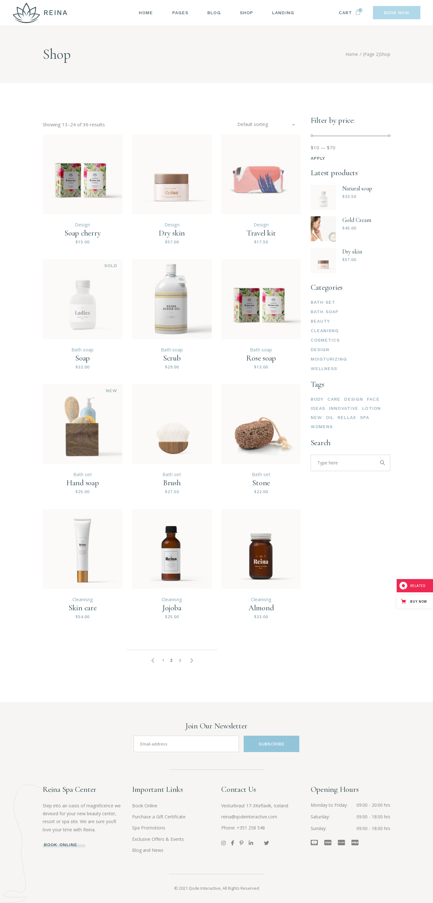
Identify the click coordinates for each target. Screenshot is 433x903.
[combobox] (266, 124)
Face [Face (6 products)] (373, 399)
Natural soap (357, 188)
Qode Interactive (205, 888)
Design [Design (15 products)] (353, 399)
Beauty (320, 321)
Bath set (82, 474)
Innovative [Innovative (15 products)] (343, 408)
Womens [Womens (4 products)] (322, 426)
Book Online (144, 806)
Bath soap (82, 349)
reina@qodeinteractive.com (249, 817)
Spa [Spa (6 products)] (364, 417)
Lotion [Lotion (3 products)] (371, 408)
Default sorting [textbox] (252, 124)
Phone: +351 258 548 (243, 828)
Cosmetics (325, 340)
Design (82, 224)
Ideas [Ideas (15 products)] (318, 408)
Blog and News (147, 850)
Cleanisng (82, 599)
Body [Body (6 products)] (317, 399)
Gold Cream (356, 220)
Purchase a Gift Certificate (159, 817)
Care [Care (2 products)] (333, 399)
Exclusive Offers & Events (158, 839)
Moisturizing (329, 359)
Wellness (324, 368)
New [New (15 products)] (316, 417)
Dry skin (352, 251)
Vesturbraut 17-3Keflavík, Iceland (254, 806)
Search (321, 443)
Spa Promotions (148, 828)
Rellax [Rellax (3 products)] (347, 417)
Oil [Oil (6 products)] (330, 417)
